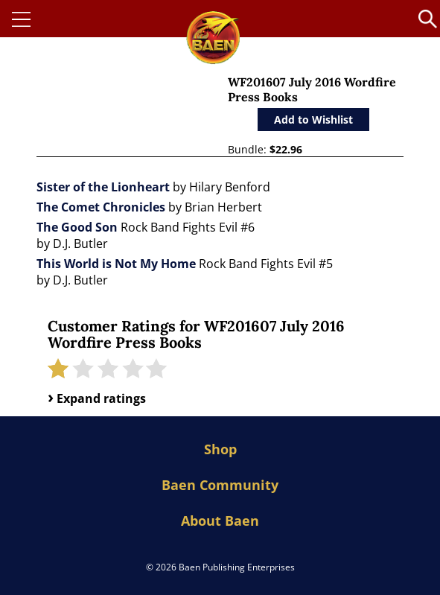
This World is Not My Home (116, 263)
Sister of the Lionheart (103, 187)
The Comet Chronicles (100, 207)
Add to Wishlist (313, 119)
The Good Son (77, 227)
